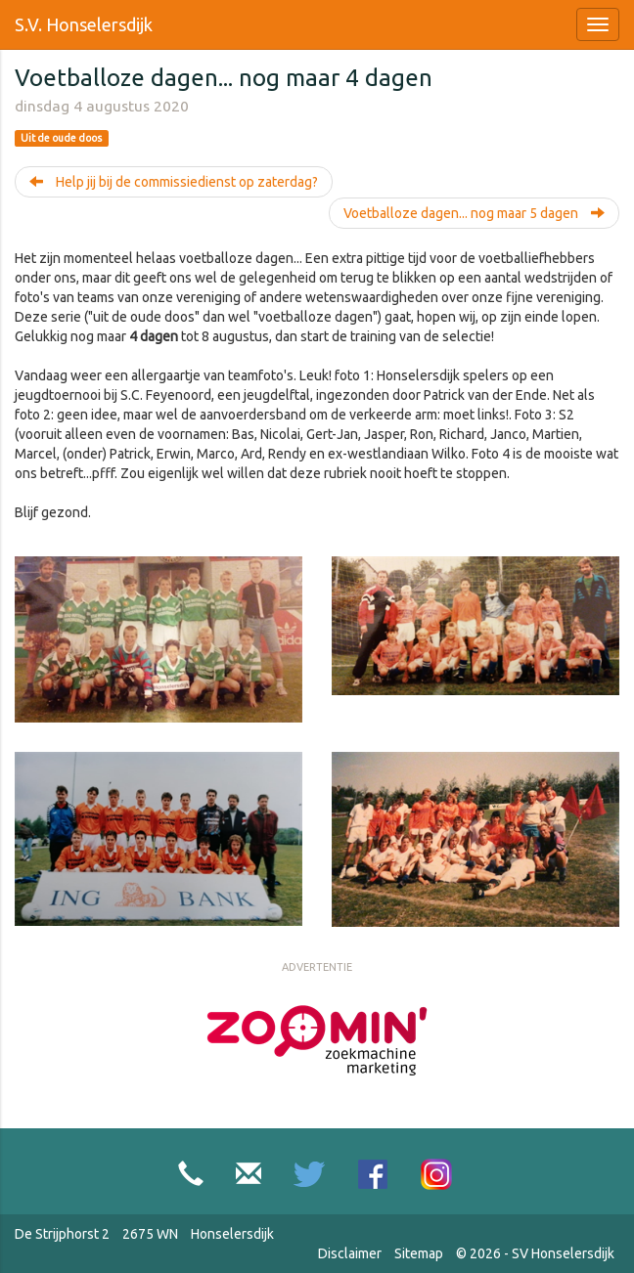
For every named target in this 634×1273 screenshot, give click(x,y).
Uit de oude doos (61, 138)
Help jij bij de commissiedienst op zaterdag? (173, 182)
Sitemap (418, 1253)
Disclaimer (350, 1253)
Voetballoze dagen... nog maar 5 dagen (474, 213)
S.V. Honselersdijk (84, 24)
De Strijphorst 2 (62, 1234)
